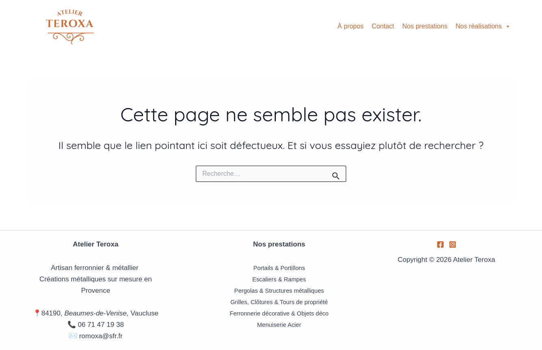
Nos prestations (424, 26)
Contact (383, 26)
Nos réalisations (483, 26)
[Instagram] (452, 244)
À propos (351, 26)
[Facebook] (440, 244)
